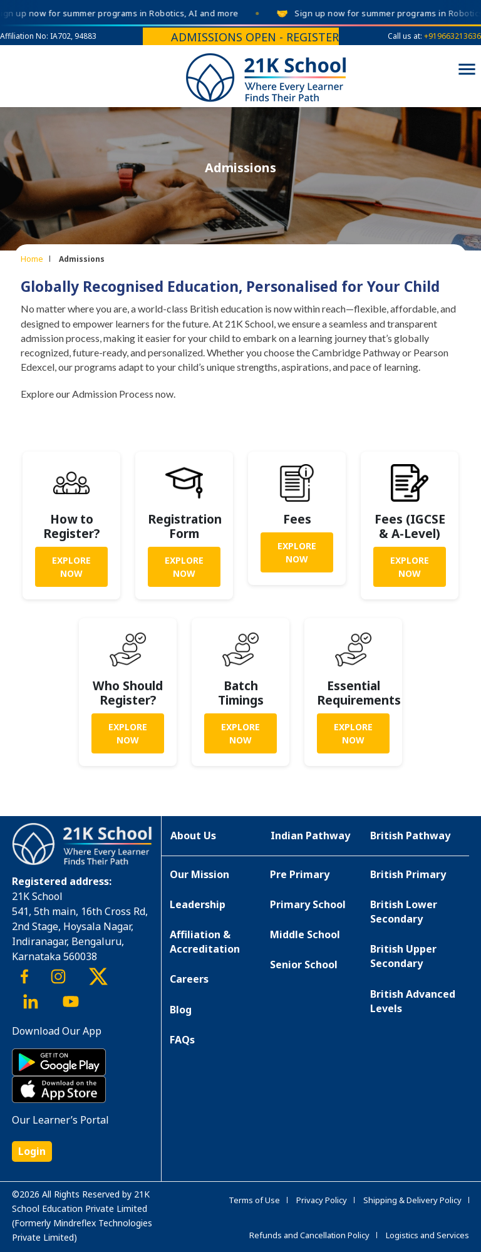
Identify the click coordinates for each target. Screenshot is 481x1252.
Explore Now (71, 566)
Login (32, 1151)
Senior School (304, 964)
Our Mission (199, 874)
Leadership (197, 904)
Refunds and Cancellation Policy (309, 1235)
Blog (181, 1010)
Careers (189, 979)
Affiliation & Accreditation (205, 942)
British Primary (408, 874)
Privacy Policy (321, 1200)
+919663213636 (452, 36)
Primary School (308, 904)
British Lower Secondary (403, 912)
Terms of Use (254, 1200)
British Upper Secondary (403, 956)
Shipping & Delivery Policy (412, 1200)
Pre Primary (299, 874)
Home (32, 258)
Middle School (305, 934)
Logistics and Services (427, 1235)
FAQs (182, 1040)
